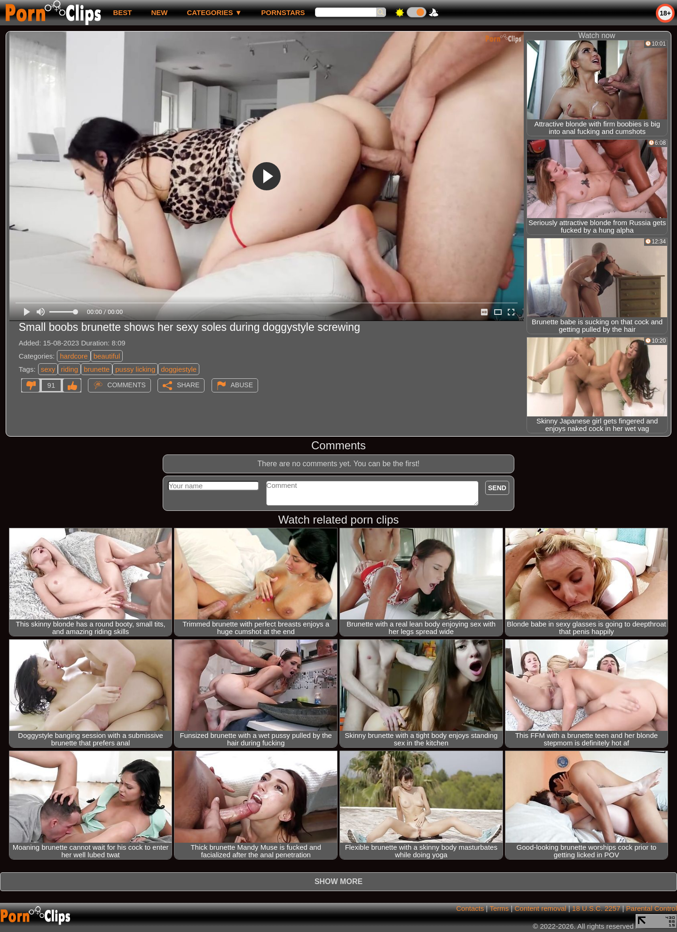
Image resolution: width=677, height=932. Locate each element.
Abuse (242, 385)
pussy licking (135, 369)
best (122, 12)
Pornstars (283, 12)
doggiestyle (179, 369)
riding (69, 369)
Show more (338, 881)
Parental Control (651, 908)
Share (188, 385)
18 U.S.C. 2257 (596, 908)
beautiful (107, 356)
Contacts (470, 908)
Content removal (541, 908)
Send (497, 488)
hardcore (73, 356)
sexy (48, 369)
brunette (97, 369)
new (159, 12)
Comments (126, 385)
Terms (499, 908)
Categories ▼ (214, 12)
